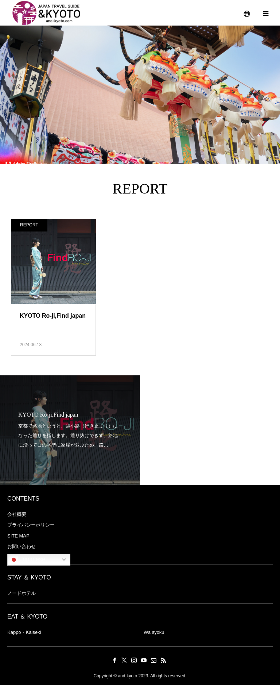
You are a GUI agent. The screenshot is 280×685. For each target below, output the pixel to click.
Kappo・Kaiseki (24, 632)
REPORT (29, 224)
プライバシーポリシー (31, 525)
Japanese (27, 559)
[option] (70, 430)
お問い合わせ (21, 546)
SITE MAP (18, 536)
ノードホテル (21, 593)
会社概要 (16, 514)
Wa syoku (154, 632)
